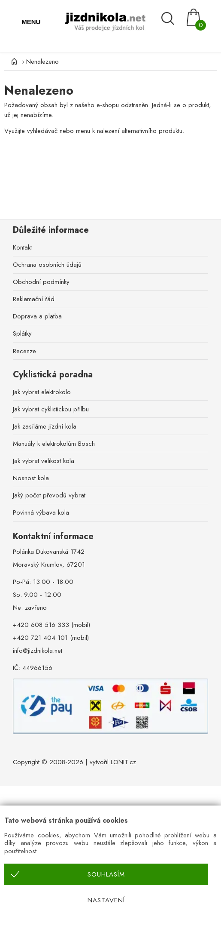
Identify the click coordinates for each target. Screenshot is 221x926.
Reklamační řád (33, 299)
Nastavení (106, 900)
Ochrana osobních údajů (47, 264)
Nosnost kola (31, 478)
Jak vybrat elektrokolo (42, 392)
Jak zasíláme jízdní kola (44, 426)
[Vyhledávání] (171, 18)
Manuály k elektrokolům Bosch (54, 443)
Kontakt (22, 247)
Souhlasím (106, 874)
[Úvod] (12, 61)
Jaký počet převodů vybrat (49, 495)
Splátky (22, 333)
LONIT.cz (123, 762)
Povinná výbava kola (41, 512)
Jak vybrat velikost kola (43, 461)
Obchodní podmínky (41, 282)
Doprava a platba (37, 316)
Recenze (24, 351)
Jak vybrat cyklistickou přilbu (51, 409)
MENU (30, 21)
